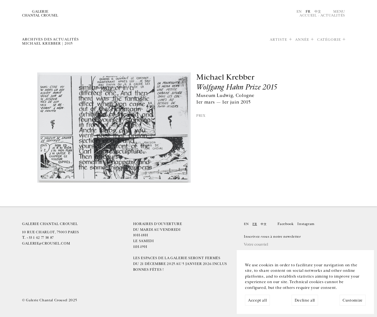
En (299, 11)
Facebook (285, 224)
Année (302, 39)
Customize (353, 300)
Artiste (278, 39)
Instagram (305, 224)
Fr (308, 11)
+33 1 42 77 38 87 (40, 237)
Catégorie (329, 39)
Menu (339, 11)
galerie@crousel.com (46, 243)
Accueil (308, 15)
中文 (317, 11)
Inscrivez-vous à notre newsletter (272, 236)
